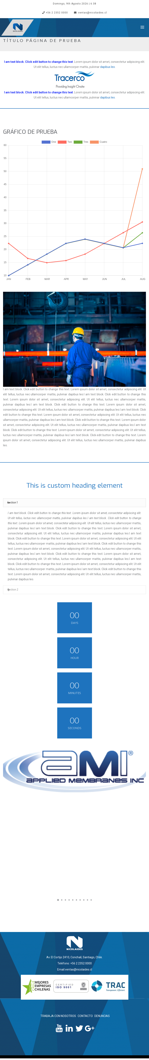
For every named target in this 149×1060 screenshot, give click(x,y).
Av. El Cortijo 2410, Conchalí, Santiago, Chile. (74, 957)
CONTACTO (85, 1016)
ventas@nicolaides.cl (90, 12)
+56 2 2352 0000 (55, 12)
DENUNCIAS (102, 1016)
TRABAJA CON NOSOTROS (58, 1016)
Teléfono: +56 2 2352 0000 (74, 963)
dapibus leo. (107, 67)
